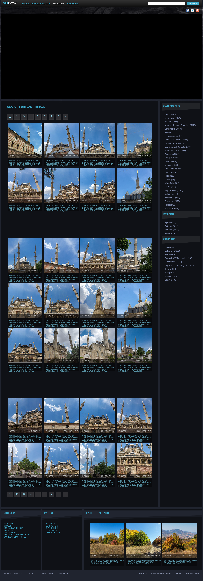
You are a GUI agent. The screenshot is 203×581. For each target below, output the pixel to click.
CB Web (7, 526)
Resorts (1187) (171, 132)
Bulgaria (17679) (172, 251)
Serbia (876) (170, 254)
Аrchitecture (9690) (173, 168)
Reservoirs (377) (172, 197)
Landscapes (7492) (173, 136)
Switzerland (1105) (173, 262)
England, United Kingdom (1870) (180, 265)
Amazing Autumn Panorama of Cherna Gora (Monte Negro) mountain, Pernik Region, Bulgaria (107, 562)
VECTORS (72, 3)
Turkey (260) (170, 269)
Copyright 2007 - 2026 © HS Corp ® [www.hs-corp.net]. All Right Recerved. (168, 573)
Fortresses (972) (172, 201)
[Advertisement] (41, 32)
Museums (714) (172, 208)
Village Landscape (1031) (176, 143)
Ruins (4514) (170, 172)
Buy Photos (52, 528)
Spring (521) (170, 222)
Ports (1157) (170, 176)
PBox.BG (8, 530)
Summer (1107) (172, 229)
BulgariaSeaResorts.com (17, 535)
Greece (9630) (171, 247)
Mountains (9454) (173, 118)
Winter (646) (170, 233)
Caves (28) (170, 179)
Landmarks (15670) (174, 129)
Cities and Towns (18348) (176, 139)
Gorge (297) (170, 187)
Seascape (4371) (172, 114)
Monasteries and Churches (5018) (180, 125)
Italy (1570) (170, 272)
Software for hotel (15, 537)
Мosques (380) (171, 165)
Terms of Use (53, 532)
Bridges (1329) (171, 158)
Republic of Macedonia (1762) (178, 258)
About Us (50, 524)
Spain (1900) (170, 280)
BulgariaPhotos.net (15, 528)
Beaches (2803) (172, 154)
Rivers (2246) (171, 161)
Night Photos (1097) (174, 190)
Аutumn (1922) (171, 226)
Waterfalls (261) (172, 183)
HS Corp (8, 524)
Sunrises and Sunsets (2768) (178, 147)
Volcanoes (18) (171, 194)
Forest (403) (170, 205)
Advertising (52, 530)
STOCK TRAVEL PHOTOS (35, 3)
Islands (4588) (171, 121)
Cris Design (10, 532)
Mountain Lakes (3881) (175, 150)
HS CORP (58, 3)
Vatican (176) (171, 276)
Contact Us (52, 526)
